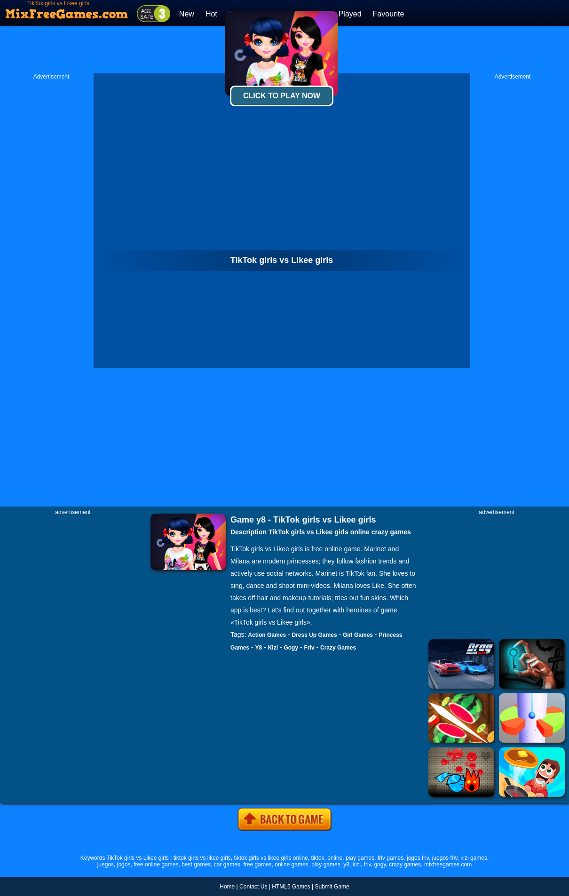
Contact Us (253, 886)
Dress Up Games (314, 635)
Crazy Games (338, 647)
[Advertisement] (51, 221)
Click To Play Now (281, 96)
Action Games (267, 635)
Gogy (291, 647)
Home (227, 886)
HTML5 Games (291, 886)
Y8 (258, 647)
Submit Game (332, 886)
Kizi (273, 647)
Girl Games (358, 635)
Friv (309, 647)
